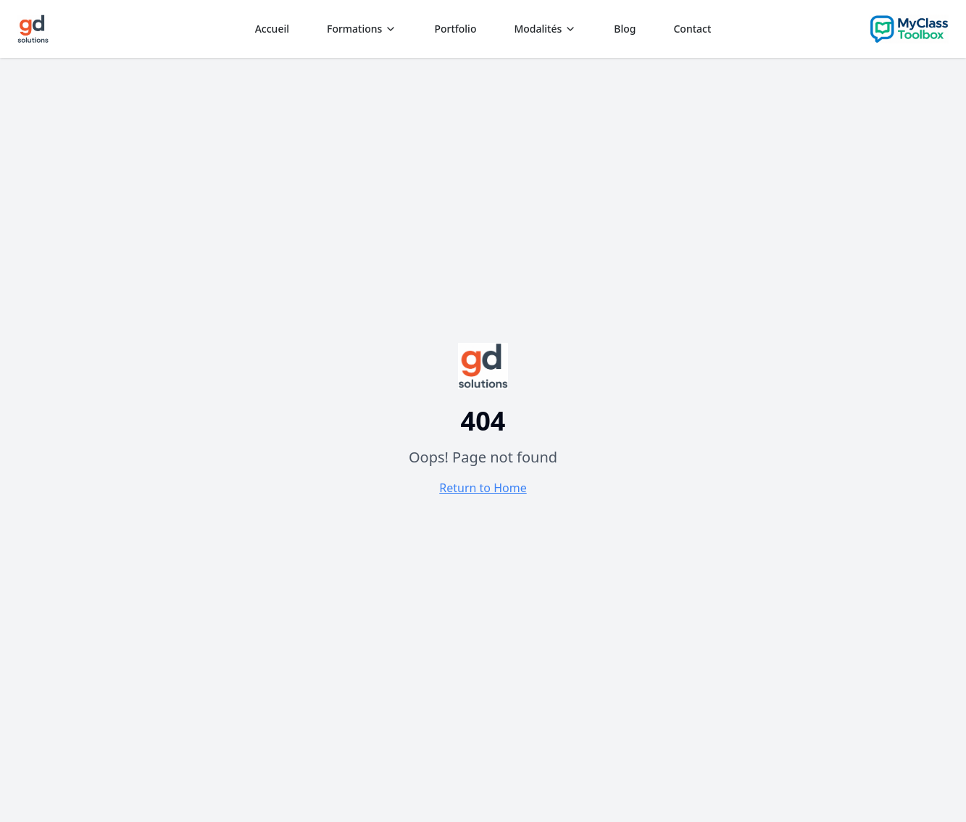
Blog (625, 29)
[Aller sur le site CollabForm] (909, 28)
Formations (361, 29)
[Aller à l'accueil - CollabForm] (482, 366)
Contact (692, 29)
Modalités (545, 29)
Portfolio (455, 29)
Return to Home (482, 488)
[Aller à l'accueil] (33, 28)
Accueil (272, 29)
